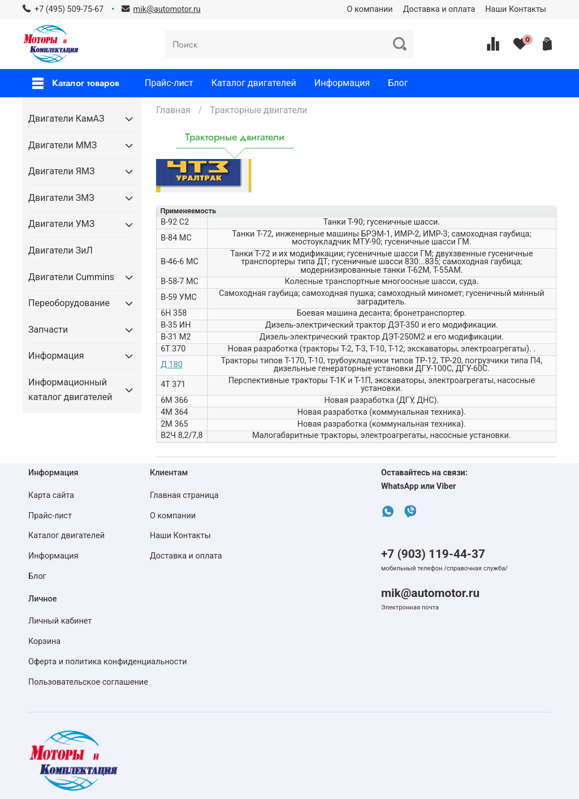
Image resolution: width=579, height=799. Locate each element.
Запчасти (48, 329)
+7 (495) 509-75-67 (68, 9)
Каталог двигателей (253, 83)
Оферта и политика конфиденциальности (107, 662)
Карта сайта (51, 495)
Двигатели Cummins (71, 277)
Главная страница (184, 495)
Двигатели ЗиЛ (60, 250)
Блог (398, 83)
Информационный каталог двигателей (70, 389)
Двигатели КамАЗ (66, 118)
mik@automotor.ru (430, 593)
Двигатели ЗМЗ (61, 197)
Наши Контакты (515, 9)
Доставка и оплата (439, 9)
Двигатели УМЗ (61, 223)
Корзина (44, 641)
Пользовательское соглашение (88, 682)
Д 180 (172, 365)
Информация (342, 83)
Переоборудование (69, 303)
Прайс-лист (169, 83)
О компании (370, 9)
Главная (173, 110)
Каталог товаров (75, 82)
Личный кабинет (60, 621)
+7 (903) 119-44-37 (433, 554)
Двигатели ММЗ (62, 145)
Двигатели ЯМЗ (61, 171)
